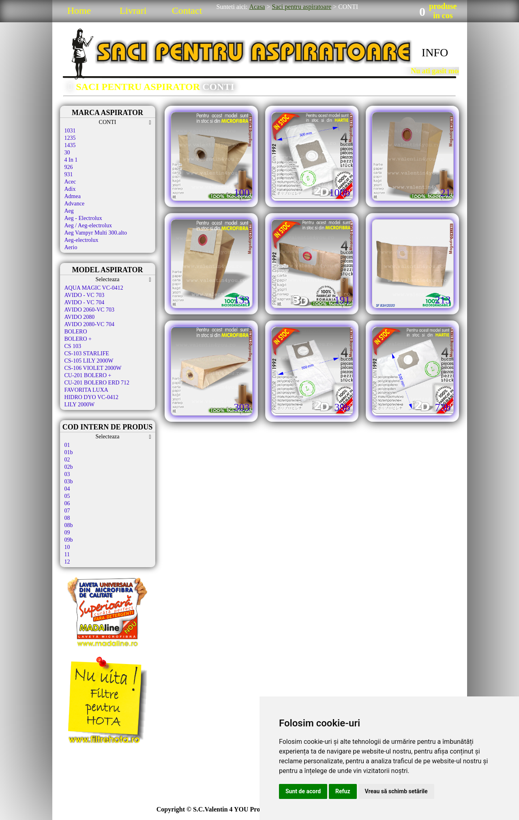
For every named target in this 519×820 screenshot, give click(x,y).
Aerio (70, 247)
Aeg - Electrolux (83, 218)
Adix (70, 189)
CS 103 (72, 346)
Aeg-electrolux (81, 240)
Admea (72, 196)
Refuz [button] (342, 791)
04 (67, 489)
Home (79, 10)
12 (67, 562)
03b (68, 481)
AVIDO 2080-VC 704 (89, 324)
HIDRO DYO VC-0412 (91, 397)
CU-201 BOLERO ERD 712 (97, 383)
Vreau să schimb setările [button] (396, 791)
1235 (70, 138)
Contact (187, 10)
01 (67, 445)
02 (67, 460)
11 (67, 554)
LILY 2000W (79, 404)
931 (68, 174)
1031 (70, 131)
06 (67, 503)
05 (67, 496)
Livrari (133, 10)
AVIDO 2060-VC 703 (89, 310)
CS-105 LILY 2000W (89, 361)
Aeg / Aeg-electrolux (88, 225)
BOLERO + (78, 339)
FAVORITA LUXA (86, 390)
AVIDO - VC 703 (84, 295)
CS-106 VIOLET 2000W (93, 368)
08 (67, 518)
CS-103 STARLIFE (86, 353)
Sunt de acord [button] (303, 791)
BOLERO (75, 332)
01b (68, 452)
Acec (70, 182)
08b (68, 525)
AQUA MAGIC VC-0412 (93, 288)
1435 (70, 145)
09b (68, 540)
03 (67, 474)
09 (67, 533)
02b (68, 467)
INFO (435, 52)
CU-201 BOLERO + (88, 375)
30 (67, 152)
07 (67, 511)
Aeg (69, 211)
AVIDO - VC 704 (84, 302)
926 (68, 167)
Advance (74, 204)
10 (67, 547)
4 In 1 (71, 160)
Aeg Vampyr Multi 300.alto (95, 233)
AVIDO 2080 (79, 317)
